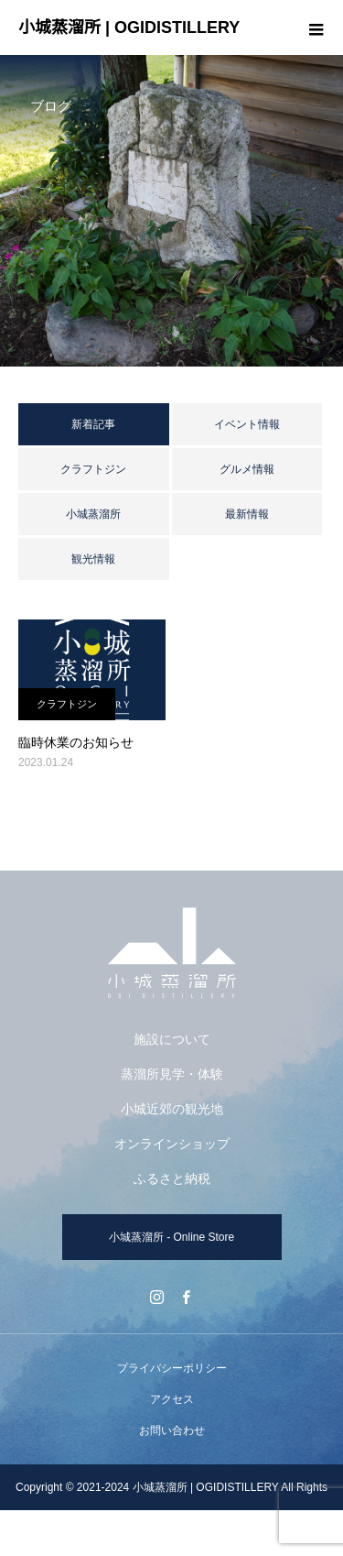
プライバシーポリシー (172, 1368)
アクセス (172, 1399)
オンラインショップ (172, 1143)
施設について (172, 1039)
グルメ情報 (247, 469)
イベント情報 (247, 424)
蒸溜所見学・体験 (172, 1074)
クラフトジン (93, 469)
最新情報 (247, 514)
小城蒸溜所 (93, 514)
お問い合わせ (172, 1430)
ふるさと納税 (172, 1178)
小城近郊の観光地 (172, 1108)
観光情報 (93, 559)
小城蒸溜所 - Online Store (171, 1237)
